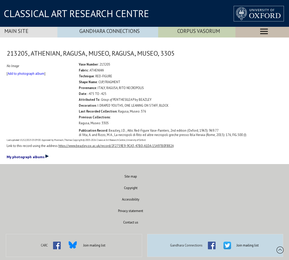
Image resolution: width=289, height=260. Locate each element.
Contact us (130, 222)
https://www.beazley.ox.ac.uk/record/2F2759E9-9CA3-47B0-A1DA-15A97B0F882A (116, 146)
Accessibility (130, 199)
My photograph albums (28, 156)
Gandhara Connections (109, 31)
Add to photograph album (26, 73)
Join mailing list (94, 245)
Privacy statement (130, 211)
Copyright (130, 188)
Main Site (16, 31)
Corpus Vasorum (198, 31)
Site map (130, 176)
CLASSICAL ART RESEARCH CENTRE (76, 13)
